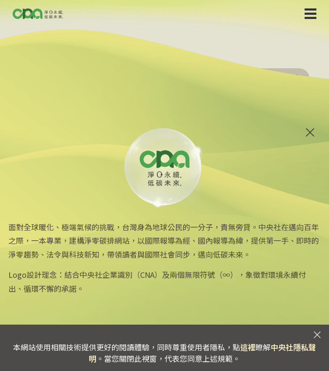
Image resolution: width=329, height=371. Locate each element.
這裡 (247, 346)
